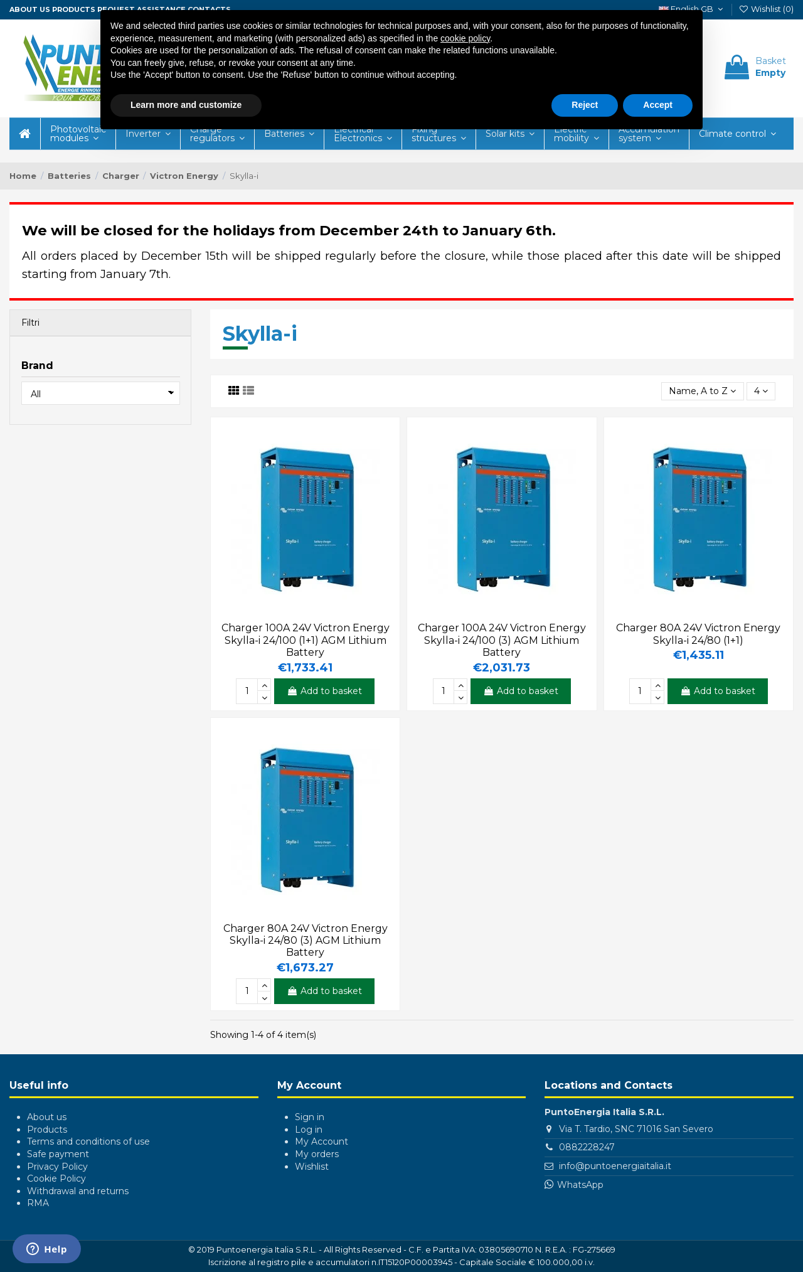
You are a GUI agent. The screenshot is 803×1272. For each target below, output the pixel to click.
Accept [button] (658, 105)
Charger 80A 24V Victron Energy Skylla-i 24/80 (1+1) (698, 634)
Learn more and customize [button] (186, 105)
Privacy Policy (57, 1166)
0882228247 (587, 1147)
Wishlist (312, 1166)
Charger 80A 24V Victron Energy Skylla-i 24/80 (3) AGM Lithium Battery (305, 940)
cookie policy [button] (465, 38)
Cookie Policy (56, 1178)
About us (29, 9)
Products (73, 9)
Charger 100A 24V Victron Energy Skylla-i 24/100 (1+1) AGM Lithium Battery (305, 640)
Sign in (309, 1117)
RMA (38, 1203)
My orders (317, 1154)
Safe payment (58, 1154)
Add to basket (324, 691)
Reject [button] (585, 105)
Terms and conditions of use (88, 1141)
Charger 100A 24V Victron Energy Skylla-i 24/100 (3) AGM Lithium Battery (502, 640)
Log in (308, 1129)
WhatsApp (580, 1184)
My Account (321, 1141)
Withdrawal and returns (78, 1191)
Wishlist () (766, 9)
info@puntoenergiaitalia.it (615, 1166)
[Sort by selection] (702, 391)
